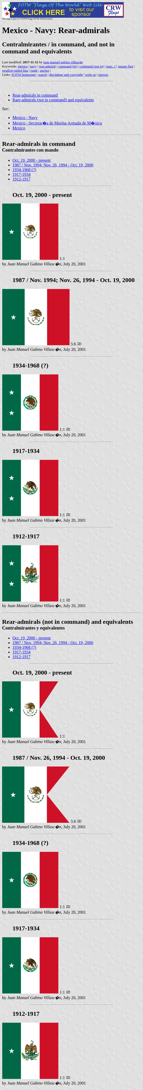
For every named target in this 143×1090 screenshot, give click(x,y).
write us (90, 75)
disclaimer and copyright (66, 75)
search (42, 75)
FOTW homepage (23, 75)
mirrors (103, 75)
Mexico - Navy (25, 117)
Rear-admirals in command (35, 95)
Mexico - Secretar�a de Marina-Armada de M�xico (57, 123)
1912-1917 (21, 179)
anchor (44, 70)
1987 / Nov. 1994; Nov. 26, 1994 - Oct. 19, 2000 (52, 165)
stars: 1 (111, 66)
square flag (125, 66)
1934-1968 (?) (24, 169)
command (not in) (92, 66)
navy (33, 66)
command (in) (67, 66)
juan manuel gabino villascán (63, 62)
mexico (23, 66)
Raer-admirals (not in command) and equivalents (53, 100)
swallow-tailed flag (15, 70)
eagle (33, 70)
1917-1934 (21, 174)
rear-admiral (47, 66)
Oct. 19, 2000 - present (31, 160)
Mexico (18, 128)
